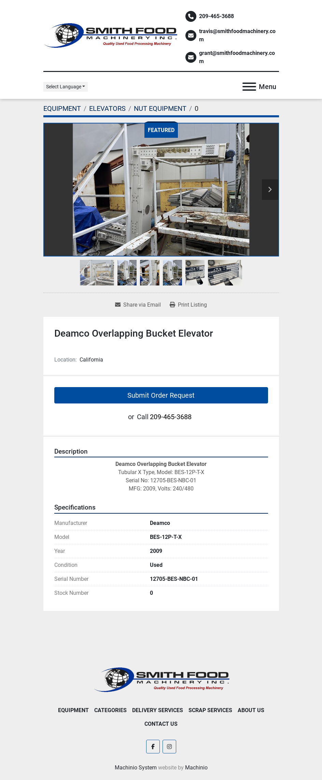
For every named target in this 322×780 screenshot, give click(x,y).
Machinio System (136, 767)
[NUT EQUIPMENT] (160, 108)
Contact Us (161, 724)
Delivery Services (157, 710)
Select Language (63, 86)
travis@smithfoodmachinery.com (237, 35)
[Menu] (249, 87)
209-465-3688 (216, 16)
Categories (110, 710)
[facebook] (153, 746)
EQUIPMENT (73, 710)
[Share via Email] (138, 304)
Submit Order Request (161, 395)
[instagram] (169, 746)
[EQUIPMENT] (62, 108)
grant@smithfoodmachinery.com (237, 57)
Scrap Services (210, 710)
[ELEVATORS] (107, 108)
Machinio (196, 767)
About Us (251, 710)
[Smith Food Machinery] (161, 679)
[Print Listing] (188, 304)
